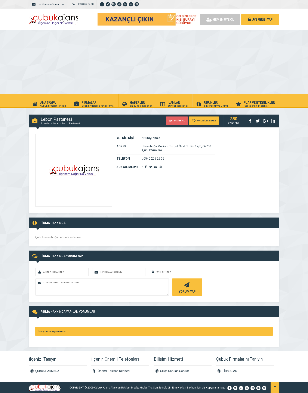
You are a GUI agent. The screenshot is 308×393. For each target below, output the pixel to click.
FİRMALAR (230, 371)
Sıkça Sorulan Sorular (174, 371)
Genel (56, 123)
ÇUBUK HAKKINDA (47, 371)
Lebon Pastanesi (71, 123)
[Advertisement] (154, 62)
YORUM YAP (186, 287)
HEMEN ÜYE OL (220, 19)
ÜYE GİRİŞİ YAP (260, 19)
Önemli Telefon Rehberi (114, 371)
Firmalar (45, 123)
